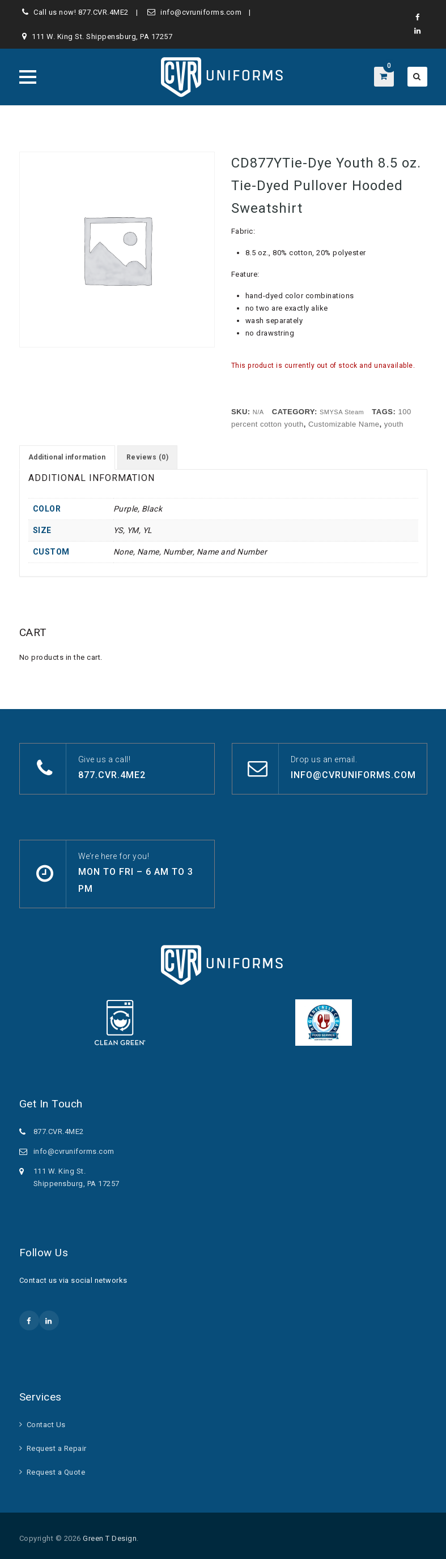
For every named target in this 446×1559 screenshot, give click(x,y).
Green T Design (110, 1538)
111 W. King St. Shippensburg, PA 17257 (102, 36)
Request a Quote (56, 1472)
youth (393, 424)
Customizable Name (344, 424)
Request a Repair (57, 1448)
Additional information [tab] (67, 457)
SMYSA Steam (342, 412)
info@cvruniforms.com (200, 12)
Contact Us (46, 1424)
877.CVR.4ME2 (103, 12)
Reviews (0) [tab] (147, 457)
